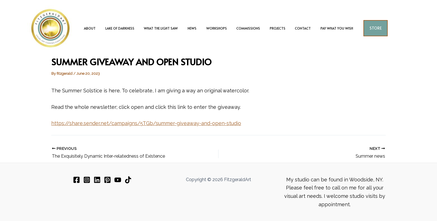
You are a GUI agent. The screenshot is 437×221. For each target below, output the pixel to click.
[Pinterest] (107, 179)
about (102, 28)
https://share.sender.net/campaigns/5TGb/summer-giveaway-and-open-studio (146, 123)
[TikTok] (128, 179)
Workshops (216, 28)
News (195, 28)
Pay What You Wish (325, 28)
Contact (294, 28)
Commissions (245, 28)
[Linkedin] (97, 179)
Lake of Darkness (128, 28)
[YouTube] (117, 179)
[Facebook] (76, 179)
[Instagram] (86, 179)
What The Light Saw (167, 28)
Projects (272, 28)
